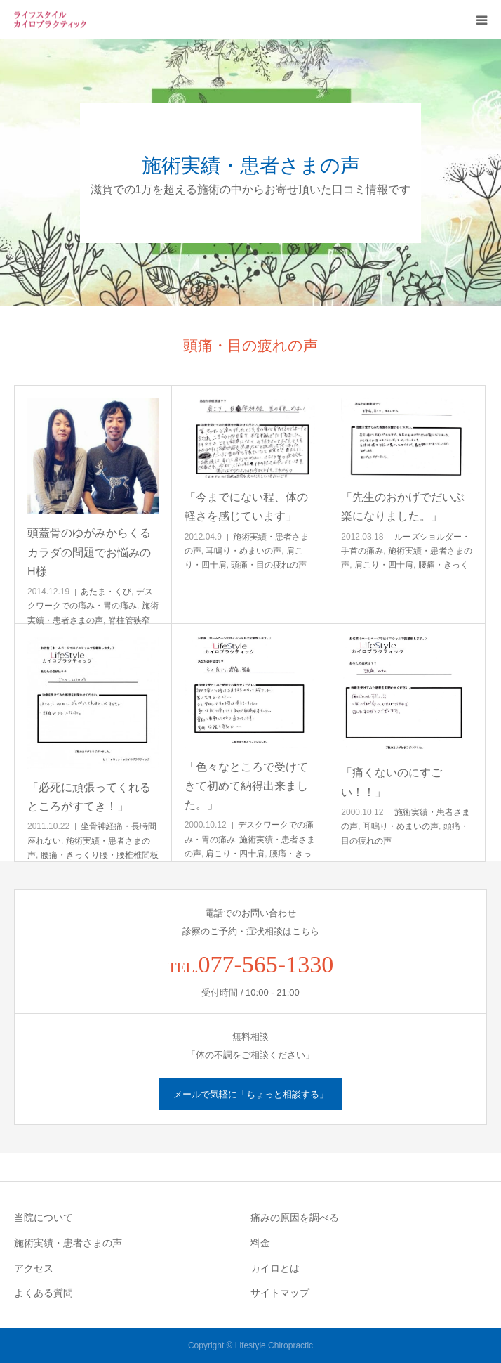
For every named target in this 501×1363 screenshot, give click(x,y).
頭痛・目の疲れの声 (269, 565)
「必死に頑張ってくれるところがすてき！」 (89, 796)
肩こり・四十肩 (383, 565)
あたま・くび (106, 591)
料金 (260, 1242)
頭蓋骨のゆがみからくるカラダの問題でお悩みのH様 (89, 552)
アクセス (33, 1268)
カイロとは (275, 1268)
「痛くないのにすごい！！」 (391, 782)
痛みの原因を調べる (294, 1217)
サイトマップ (279, 1292)
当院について (43, 1217)
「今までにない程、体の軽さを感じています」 (246, 506)
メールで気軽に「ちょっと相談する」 (250, 1094)
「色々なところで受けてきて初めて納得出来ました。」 (246, 786)
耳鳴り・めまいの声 (243, 551)
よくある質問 (43, 1292)
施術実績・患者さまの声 (68, 1242)
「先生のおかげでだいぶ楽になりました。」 (403, 506)
